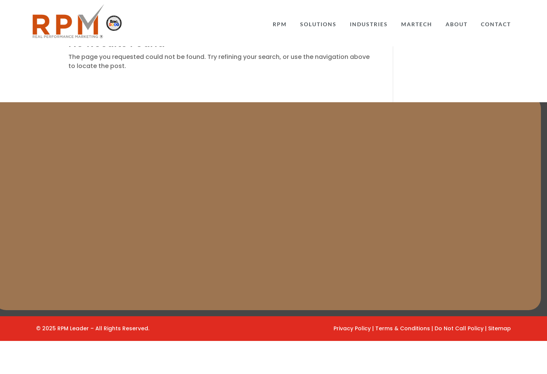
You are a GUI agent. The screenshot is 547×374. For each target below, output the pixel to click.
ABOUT (457, 25)
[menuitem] (279, 24)
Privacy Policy (352, 361)
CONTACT (496, 25)
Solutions (318, 25)
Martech (416, 25)
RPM (280, 25)
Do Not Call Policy (460, 361)
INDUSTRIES (369, 25)
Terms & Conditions (403, 361)
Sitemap (499, 361)
